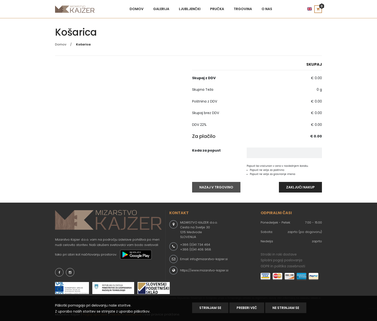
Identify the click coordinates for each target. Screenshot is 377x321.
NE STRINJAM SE (285, 307)
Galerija (161, 8)
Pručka (217, 8)
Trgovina (243, 8)
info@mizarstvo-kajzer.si (209, 259)
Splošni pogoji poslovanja (281, 260)
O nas (267, 8)
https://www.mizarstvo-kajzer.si (204, 270)
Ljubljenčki (190, 8)
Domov (137, 8)
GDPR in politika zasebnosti (283, 266)
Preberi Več (247, 307)
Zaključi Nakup (300, 187)
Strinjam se (210, 307)
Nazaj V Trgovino (216, 187)
